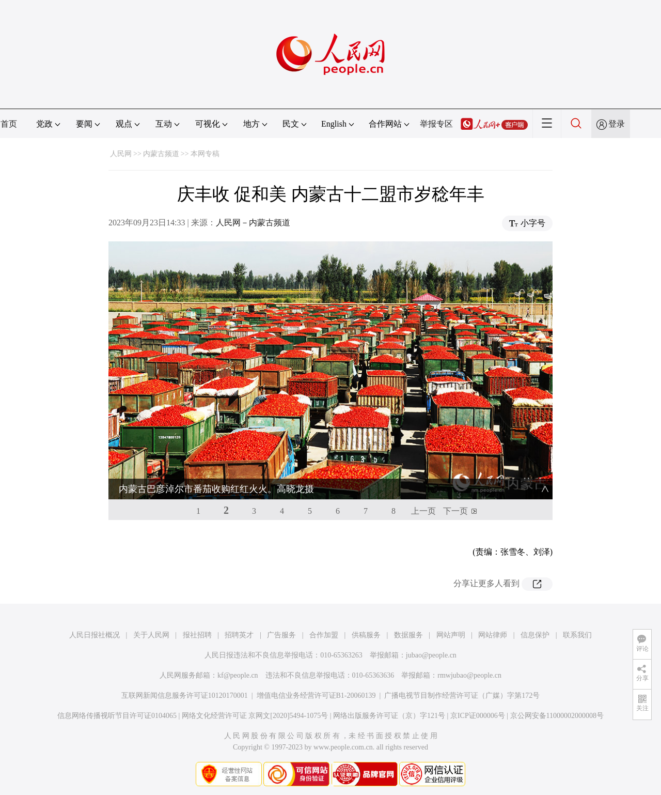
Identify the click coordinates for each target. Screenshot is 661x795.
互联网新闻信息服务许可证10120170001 (184, 695)
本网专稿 (205, 154)
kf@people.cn (237, 675)
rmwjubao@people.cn (469, 675)
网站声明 (450, 635)
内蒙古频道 (161, 154)
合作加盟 (323, 635)
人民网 (121, 154)
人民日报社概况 (94, 635)
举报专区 (436, 123)
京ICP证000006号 (477, 716)
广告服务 (281, 635)
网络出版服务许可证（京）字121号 (389, 716)
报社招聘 (197, 635)
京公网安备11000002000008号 (557, 716)
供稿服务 (366, 635)
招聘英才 (239, 635)
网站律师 (492, 635)
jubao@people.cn (431, 655)
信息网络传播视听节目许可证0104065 (117, 716)
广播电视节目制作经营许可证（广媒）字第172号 (462, 695)
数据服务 (408, 635)
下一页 (455, 511)
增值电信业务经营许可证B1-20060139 (316, 695)
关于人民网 (151, 635)
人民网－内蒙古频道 (253, 222)
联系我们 (577, 635)
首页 (9, 123)
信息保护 (535, 635)
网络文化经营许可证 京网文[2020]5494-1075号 (255, 716)
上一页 (423, 511)
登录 (616, 123)
